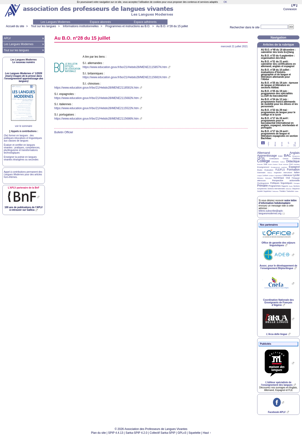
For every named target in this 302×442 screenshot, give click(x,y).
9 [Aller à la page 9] (282, 145)
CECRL (261, 158)
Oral (288, 178)
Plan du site (98, 432)
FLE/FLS (280, 169)
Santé (291, 186)
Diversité (260, 164)
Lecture (265, 175)
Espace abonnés (100, 22)
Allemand (263, 152)
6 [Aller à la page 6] (295, 143)
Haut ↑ (207, 432)
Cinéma (296, 158)
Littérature (287, 175)
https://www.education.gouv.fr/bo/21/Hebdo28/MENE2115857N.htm (125, 67)
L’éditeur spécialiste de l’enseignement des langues (276, 383)
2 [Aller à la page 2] (268, 143)
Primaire (262, 185)
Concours (275, 162)
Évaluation (268, 170)
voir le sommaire (23, 126)
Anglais (294, 152)
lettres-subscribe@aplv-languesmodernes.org (271, 212)
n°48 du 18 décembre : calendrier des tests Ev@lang (278, 51)
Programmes (274, 186)
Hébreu (269, 172)
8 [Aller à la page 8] (275, 145)
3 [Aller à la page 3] (275, 143)
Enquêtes (297, 164)
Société (260, 191)
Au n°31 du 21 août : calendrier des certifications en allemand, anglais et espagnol (278, 64)
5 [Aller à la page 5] (288, 143)
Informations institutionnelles (80, 26)
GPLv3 (182, 432)
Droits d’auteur (273, 164)
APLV (7, 38)
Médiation (260, 178)
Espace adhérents (145, 22)
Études (259, 170)
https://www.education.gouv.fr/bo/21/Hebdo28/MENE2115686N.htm (96, 118)
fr (294, 5)
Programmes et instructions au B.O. (127, 26)
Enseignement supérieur (279, 167)
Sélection (289, 188)
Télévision (275, 191)
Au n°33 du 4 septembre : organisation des (278, 57)
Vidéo (296, 191)
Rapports (284, 186)
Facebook (276, 412)
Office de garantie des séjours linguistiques (278, 244)
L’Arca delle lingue (276, 334)
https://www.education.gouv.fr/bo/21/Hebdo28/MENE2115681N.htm (125, 77)
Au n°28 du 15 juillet (172, 26)
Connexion (290, 9)
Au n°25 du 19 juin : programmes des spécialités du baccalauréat (277, 93)
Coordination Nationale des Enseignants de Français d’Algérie (278, 302)
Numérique (278, 178)
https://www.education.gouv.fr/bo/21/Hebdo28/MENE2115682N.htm (96, 98)
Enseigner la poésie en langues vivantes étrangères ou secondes (21, 158)
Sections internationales (276, 188)
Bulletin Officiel (63, 132)
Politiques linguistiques (281, 183)
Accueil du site (15, 26)
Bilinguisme (296, 156)
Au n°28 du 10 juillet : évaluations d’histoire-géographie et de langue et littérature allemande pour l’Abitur (276, 75)
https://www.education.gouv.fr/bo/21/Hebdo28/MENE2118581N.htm (96, 87)
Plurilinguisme (263, 183)
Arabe (280, 156)
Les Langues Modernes (55, 22)
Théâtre (282, 191)
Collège (263, 161)
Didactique (293, 161)
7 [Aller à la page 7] (268, 145)
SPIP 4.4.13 (115, 432)
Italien (297, 172)
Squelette (195, 432)
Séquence (296, 188)
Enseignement (263, 167)
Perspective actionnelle (286, 180)
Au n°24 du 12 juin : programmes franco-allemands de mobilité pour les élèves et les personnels (279, 103)
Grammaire (261, 172)
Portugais (297, 183)
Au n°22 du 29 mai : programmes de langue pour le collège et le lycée (278, 112)
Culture (282, 162)
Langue (259, 175)
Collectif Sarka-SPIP (162, 432)
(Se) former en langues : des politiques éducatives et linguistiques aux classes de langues (23, 138)
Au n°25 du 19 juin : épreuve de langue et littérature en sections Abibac (279, 85)
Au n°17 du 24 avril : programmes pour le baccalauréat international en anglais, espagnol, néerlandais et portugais (279, 123)
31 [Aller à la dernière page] (294, 145)
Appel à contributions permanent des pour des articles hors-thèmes (23, 174)
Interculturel (287, 172)
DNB (265, 164)
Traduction (290, 191)
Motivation (268, 178)
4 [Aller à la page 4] (282, 143)
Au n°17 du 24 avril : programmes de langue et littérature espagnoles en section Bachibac (279, 135)
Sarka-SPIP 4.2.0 (136, 432)
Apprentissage (267, 155)
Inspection (277, 172)
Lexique (271, 175)
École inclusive (283, 164)
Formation (293, 169)
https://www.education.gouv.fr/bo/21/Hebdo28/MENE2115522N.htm (96, 108)
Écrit (291, 164)
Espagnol (294, 166)
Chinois (285, 158)
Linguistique (278, 175)
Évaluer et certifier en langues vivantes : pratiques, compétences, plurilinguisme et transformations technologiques (22, 149)
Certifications (274, 158)
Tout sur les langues (43, 26)
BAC (287, 155)
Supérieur (267, 191)
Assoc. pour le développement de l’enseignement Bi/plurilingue (278, 267)
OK (225, 2)
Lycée (296, 175)
